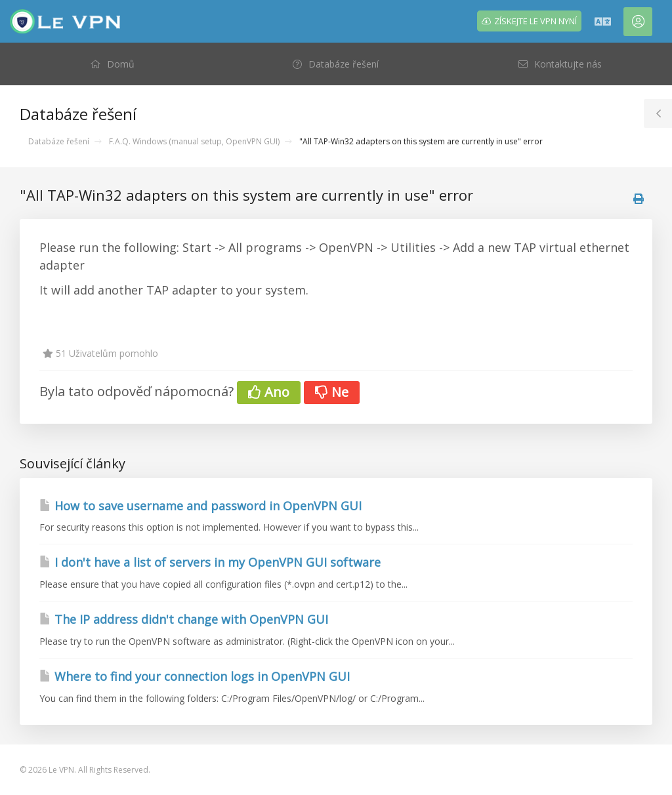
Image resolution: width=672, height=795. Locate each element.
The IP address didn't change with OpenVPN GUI (183, 619)
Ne (331, 392)
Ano (268, 392)
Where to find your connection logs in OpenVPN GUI (194, 676)
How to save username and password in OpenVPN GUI (200, 506)
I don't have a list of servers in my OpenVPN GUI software (210, 562)
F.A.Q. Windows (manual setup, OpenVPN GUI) (194, 141)
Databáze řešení (58, 141)
